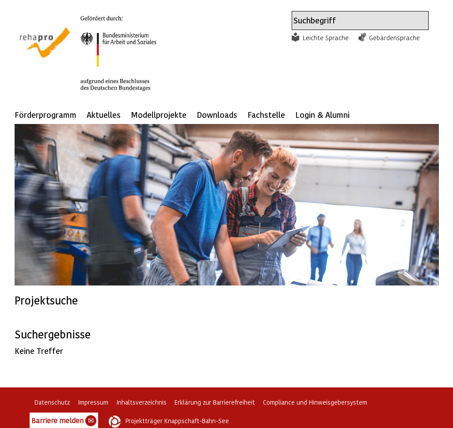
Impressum (93, 402)
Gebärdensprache (394, 37)
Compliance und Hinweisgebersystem (315, 402)
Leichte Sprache (326, 37)
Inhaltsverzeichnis (141, 402)
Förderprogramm (45, 114)
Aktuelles (104, 114)
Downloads (217, 114)
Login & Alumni (322, 114)
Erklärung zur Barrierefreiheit (215, 402)
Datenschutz (52, 402)
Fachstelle (266, 114)
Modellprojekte (159, 114)
